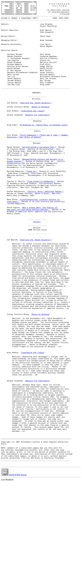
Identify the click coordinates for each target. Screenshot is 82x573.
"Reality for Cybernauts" (37, 137)
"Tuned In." (31, 205)
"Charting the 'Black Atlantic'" (36, 123)
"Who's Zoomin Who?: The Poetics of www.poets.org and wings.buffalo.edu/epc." (32, 249)
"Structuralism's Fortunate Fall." (39, 176)
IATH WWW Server (14, 566)
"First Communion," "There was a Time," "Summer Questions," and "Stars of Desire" (38, 162)
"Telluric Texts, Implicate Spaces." (45, 229)
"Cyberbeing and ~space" (32, 132)
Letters (37, 265)
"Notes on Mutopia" (40, 127)
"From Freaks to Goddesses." (41, 217)
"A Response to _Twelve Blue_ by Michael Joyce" (44, 149)
